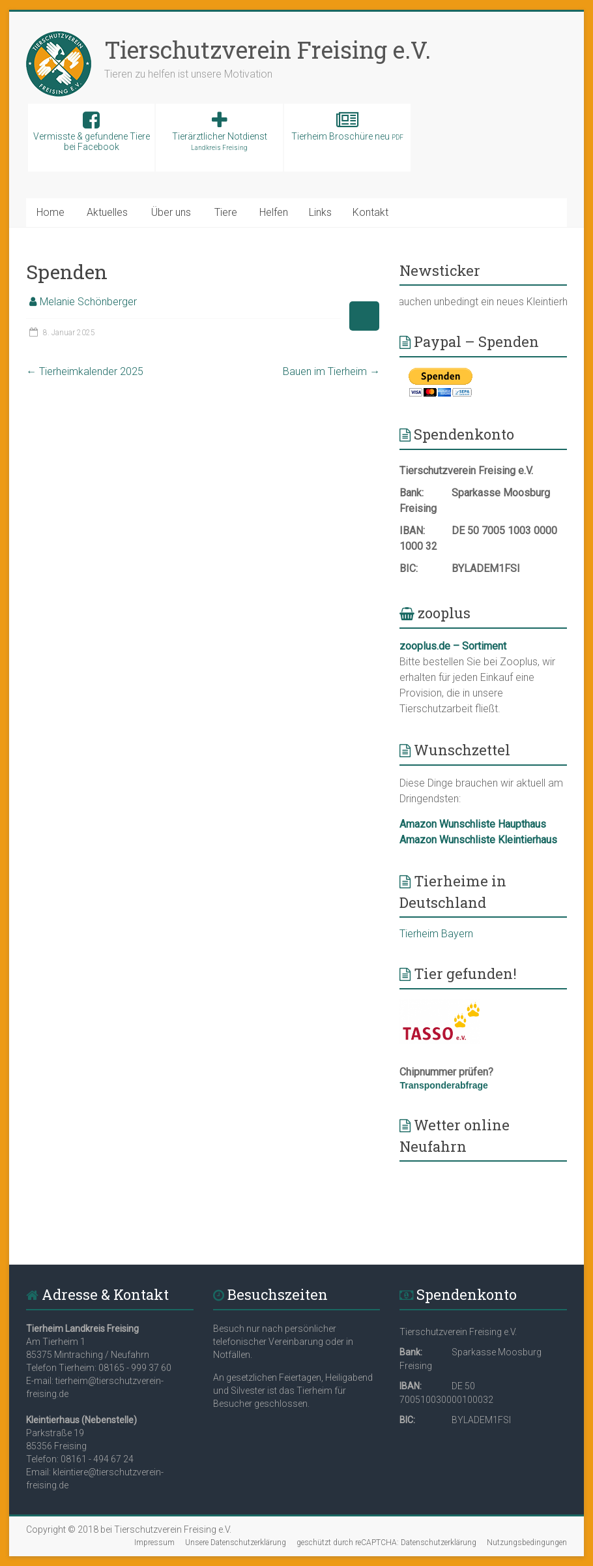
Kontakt (370, 212)
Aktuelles (107, 212)
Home (50, 212)
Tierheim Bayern (436, 933)
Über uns (171, 212)
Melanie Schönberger (88, 301)
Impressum (154, 1542)
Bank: (411, 493)
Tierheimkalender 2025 (84, 371)
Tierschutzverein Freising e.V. (267, 49)
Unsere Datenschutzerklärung (235, 1542)
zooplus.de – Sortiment (452, 646)
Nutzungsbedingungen (527, 1542)
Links (320, 212)
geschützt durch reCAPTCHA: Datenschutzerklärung (386, 1542)
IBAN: (412, 530)
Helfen (273, 212)
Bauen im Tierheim (331, 371)
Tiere (225, 212)
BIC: (408, 568)
